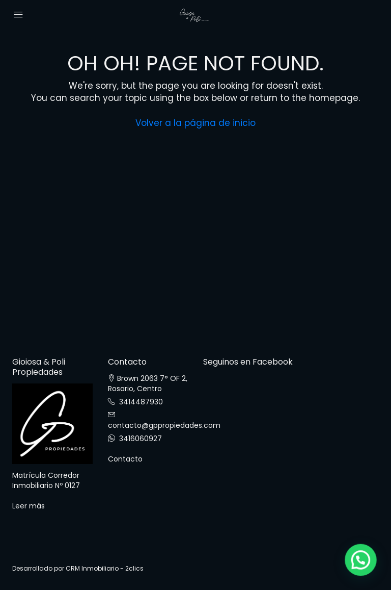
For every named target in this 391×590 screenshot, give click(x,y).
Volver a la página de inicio (195, 123)
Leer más (28, 506)
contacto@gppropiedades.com (164, 425)
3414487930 (141, 402)
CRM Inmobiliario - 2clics (105, 568)
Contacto (125, 459)
